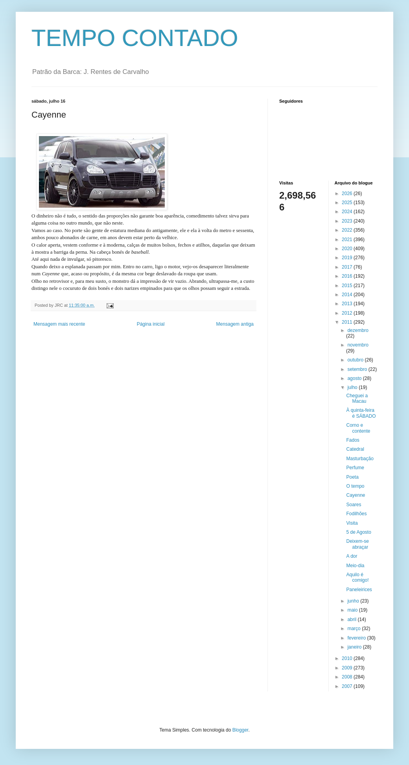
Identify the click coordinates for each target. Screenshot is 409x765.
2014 (348, 294)
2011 (348, 322)
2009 (348, 668)
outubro (356, 360)
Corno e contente (358, 427)
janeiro (355, 647)
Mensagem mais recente (59, 324)
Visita (351, 523)
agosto (355, 378)
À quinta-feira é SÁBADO (361, 412)
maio (353, 610)
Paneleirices (359, 589)
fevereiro (357, 638)
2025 (348, 202)
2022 (348, 230)
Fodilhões (356, 513)
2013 (348, 303)
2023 (348, 221)
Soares (353, 504)
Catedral (355, 449)
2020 (348, 248)
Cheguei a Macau (357, 398)
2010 (348, 658)
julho (353, 387)
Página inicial (151, 324)
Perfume (355, 467)
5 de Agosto (358, 532)
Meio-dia (355, 565)
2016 (348, 276)
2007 (348, 686)
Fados (352, 440)
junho (353, 601)
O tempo (355, 486)
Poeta (352, 477)
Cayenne (355, 495)
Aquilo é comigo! (357, 577)
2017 (348, 267)
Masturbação (359, 458)
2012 (348, 313)
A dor (351, 556)
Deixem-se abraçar (357, 543)
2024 (348, 211)
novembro (357, 345)
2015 (348, 285)
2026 (348, 193)
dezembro (357, 330)
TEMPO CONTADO (134, 38)
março (354, 628)
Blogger (240, 730)
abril (352, 619)
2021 (348, 239)
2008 (348, 677)
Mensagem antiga (235, 324)
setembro (357, 369)
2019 (348, 257)
